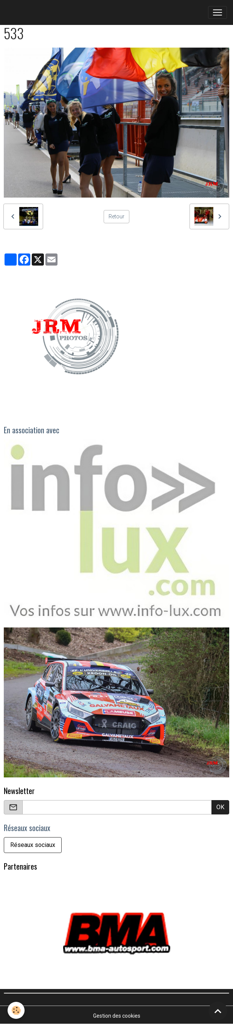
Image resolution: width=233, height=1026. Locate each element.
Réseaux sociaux (32, 844)
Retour (116, 216)
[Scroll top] (217, 1010)
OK (220, 807)
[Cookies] (16, 1010)
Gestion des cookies (116, 1016)
